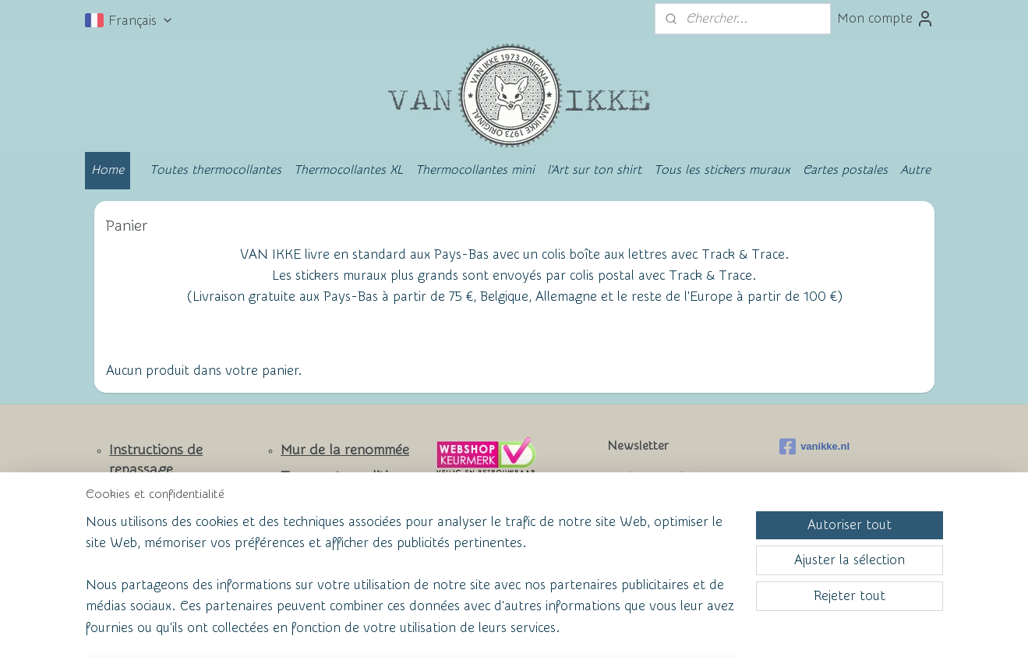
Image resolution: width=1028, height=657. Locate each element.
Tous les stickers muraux (722, 170)
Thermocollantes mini (475, 170)
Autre (915, 170)
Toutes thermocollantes (215, 170)
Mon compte (885, 18)
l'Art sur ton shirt (594, 170)
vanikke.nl (814, 446)
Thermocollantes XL (348, 170)
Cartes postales (845, 170)
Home (107, 170)
